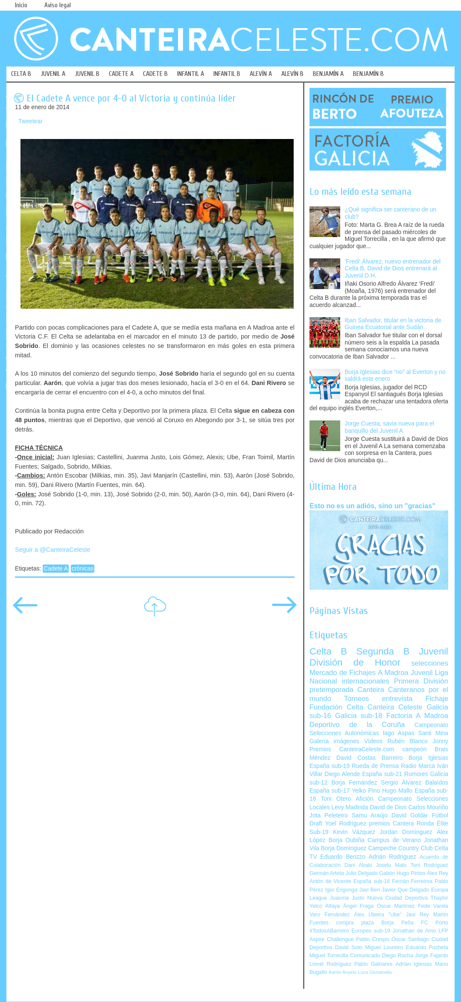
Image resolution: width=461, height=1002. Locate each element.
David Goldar (409, 815)
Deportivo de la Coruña (357, 725)
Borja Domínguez (344, 848)
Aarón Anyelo (343, 972)
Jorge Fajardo (431, 956)
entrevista (397, 699)
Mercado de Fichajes (342, 673)
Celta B (328, 651)
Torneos (356, 699)
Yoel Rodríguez (345, 823)
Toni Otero (336, 799)
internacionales (365, 681)
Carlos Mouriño (428, 807)
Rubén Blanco (407, 741)
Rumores (416, 774)
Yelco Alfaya (324, 906)
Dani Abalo (358, 865)
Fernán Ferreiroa (412, 881)
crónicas (82, 568)
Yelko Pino (366, 791)
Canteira (370, 690)
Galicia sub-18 (358, 716)
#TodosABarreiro (329, 931)
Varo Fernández (329, 915)
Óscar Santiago (410, 939)
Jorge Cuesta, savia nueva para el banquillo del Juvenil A (389, 427)
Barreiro (392, 758)
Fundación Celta (336, 707)
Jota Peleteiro (328, 815)
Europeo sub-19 (370, 931)
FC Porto (434, 923)
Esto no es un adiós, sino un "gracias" (372, 506)
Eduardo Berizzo (342, 857)
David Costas (356, 758)
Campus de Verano (394, 840)
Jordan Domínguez (405, 832)
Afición (364, 799)
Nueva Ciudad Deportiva (397, 898)
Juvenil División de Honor (378, 657)
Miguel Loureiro (384, 947)
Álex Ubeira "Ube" (378, 915)
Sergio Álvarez (401, 782)
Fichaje (437, 699)
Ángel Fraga (358, 906)
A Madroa (393, 673)
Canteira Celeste (395, 707)
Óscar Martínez (396, 906)
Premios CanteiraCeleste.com (351, 749)
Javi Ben (369, 890)
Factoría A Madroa (417, 716)
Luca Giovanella (375, 972)
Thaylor (439, 898)
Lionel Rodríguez (330, 964)
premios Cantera (391, 823)
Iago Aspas (398, 733)
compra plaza (355, 923)
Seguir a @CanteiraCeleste (52, 549)
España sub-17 (329, 791)
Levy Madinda (349, 807)
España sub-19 (329, 766)
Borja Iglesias (428, 758)
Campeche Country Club (400, 848)
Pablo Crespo (372, 939)
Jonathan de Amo (414, 931)
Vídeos (373, 741)
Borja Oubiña (347, 840)
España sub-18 (371, 881)
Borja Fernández (354, 782)
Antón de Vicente (330, 881)
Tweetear (30, 121)
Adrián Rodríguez (392, 857)
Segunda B (383, 651)
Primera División (421, 681)
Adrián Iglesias (414, 964)
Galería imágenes (334, 741)
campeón (415, 749)
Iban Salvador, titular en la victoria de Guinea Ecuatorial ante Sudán (393, 324)
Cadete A (56, 568)
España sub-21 (382, 774)
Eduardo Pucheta (427, 947)
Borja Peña (397, 923)
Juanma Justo (347, 898)
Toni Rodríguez (429, 865)
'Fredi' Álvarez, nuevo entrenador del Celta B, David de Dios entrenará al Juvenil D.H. (393, 268)
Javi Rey (417, 915)
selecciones (429, 663)
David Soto (348, 947)
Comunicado (365, 956)
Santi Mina (433, 733)
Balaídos (436, 782)
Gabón (387, 873)
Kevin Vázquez (354, 832)
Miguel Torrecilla (328, 956)
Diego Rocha (397, 956)
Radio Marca (418, 766)
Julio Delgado (361, 873)
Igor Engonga (341, 890)
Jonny (440, 741)
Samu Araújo (370, 815)
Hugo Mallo (397, 791)
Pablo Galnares (373, 964)
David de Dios (388, 807)
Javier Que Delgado (405, 890)
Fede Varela (433, 906)
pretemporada (331, 690)
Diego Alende (342, 774)
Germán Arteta (326, 873)
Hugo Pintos (411, 873)
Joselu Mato (391, 865)
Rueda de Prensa (375, 766)
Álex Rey (437, 873)
